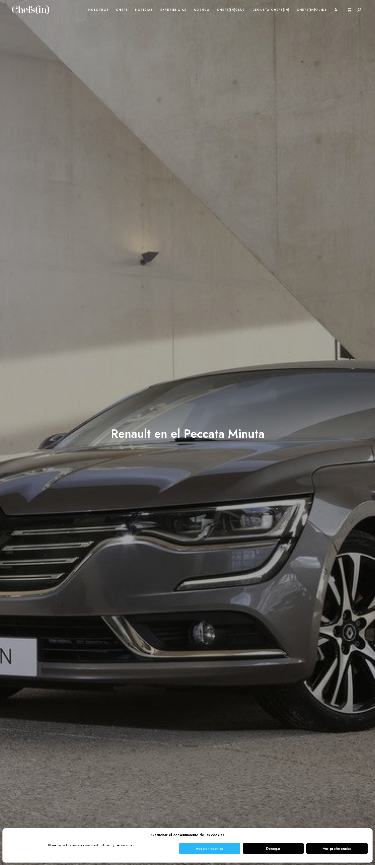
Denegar (273, 848)
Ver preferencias (337, 848)
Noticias (144, 10)
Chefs (122, 10)
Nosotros (98, 10)
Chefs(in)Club (231, 10)
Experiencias (173, 10)
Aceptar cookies (209, 848)
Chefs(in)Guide (312, 10)
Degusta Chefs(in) (271, 10)
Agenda (202, 10)
